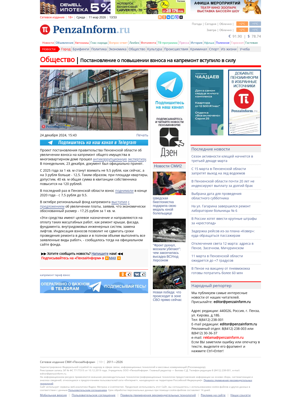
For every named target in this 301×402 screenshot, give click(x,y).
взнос (66, 275)
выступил (119, 202)
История (196, 43)
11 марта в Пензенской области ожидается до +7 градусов (217, 258)
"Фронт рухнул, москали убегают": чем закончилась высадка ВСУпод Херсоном (167, 252)
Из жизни (229, 49)
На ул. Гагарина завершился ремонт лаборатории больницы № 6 (221, 208)
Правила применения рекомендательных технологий (158, 395)
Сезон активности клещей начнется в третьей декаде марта (222, 158)
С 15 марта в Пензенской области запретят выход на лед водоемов (218, 170)
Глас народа (99, 43)
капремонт (47, 275)
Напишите (99, 253)
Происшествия (176, 49)
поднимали (124, 190)
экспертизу (137, 159)
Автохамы (82, 43)
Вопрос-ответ (118, 43)
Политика (99, 49)
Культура (154, 49)
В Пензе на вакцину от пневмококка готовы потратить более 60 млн (220, 270)
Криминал (198, 49)
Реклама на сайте (213, 395)
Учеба (245, 49)
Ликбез (134, 43)
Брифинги (81, 49)
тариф (58, 275)
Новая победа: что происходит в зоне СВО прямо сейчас (167, 296)
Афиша (209, 43)
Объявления (64, 43)
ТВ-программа (168, 43)
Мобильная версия (53, 395)
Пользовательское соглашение (93, 395)
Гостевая (251, 43)
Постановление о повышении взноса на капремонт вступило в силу (158, 60)
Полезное (223, 43)
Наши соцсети (240, 395)
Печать (142, 135)
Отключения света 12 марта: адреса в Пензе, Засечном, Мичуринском (222, 245)
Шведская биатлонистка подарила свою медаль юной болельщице (164, 205)
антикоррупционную (110, 159)
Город (66, 49)
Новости (48, 43)
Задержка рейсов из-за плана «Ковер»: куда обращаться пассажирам (223, 233)
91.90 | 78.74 (245, 36)
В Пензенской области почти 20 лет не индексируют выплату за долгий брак (222, 183)
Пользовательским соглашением (87, 390)
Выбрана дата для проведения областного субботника (216, 195)
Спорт (214, 49)
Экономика (118, 49)
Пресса (184, 43)
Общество (137, 49)
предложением (52, 206)
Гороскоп (237, 43)
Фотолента (148, 43)
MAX (112, 258)
